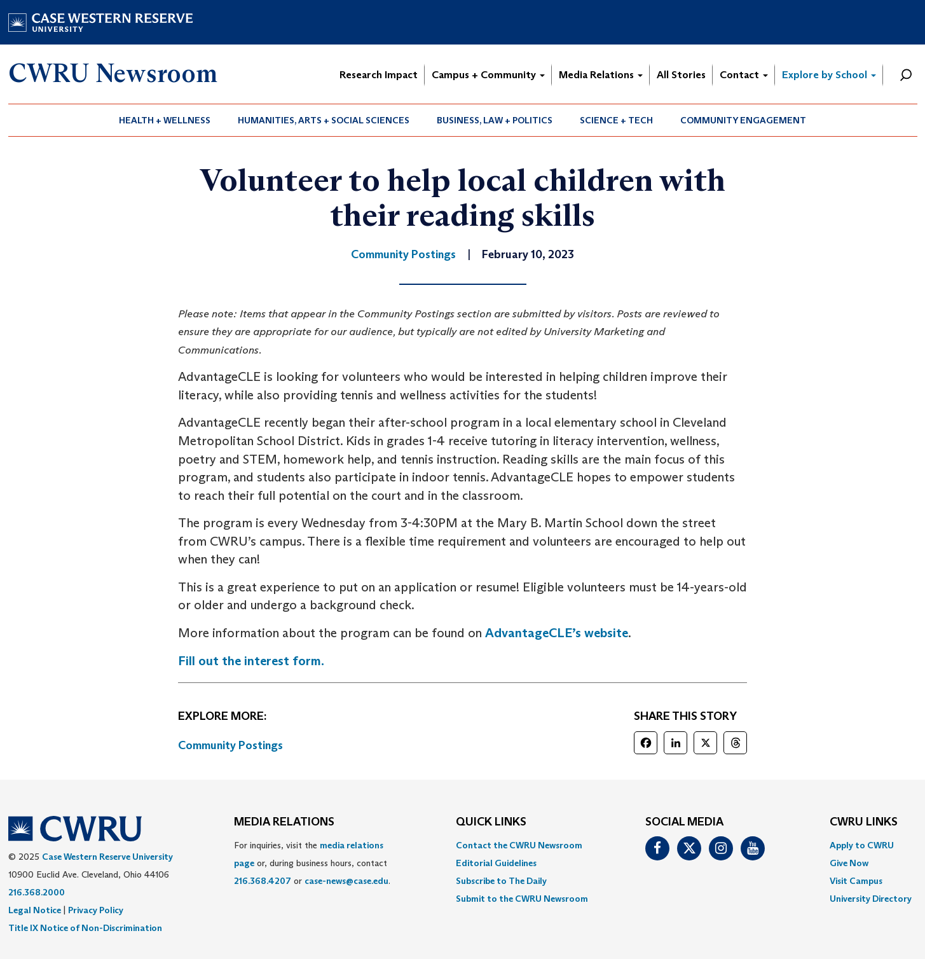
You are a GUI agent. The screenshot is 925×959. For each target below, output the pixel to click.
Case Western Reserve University (107, 856)
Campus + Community (488, 75)
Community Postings (230, 745)
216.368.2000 (36, 892)
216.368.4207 (262, 881)
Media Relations (601, 75)
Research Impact (378, 75)
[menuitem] (165, 120)
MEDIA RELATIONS (284, 822)
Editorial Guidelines (496, 863)
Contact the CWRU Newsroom (519, 845)
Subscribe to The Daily (501, 881)
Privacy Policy (95, 910)
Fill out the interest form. (251, 660)
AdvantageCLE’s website (556, 632)
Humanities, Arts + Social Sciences (323, 120)
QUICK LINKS (491, 822)
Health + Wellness (164, 120)
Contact (744, 75)
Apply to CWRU (862, 845)
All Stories (681, 75)
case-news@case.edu (346, 881)
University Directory (871, 898)
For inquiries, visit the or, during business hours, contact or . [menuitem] (312, 863)
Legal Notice (34, 910)
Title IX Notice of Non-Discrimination (85, 928)
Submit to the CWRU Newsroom (522, 898)
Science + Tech (616, 120)
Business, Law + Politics (494, 120)
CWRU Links (864, 822)
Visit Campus (856, 881)
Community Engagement (743, 120)
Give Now (849, 863)
